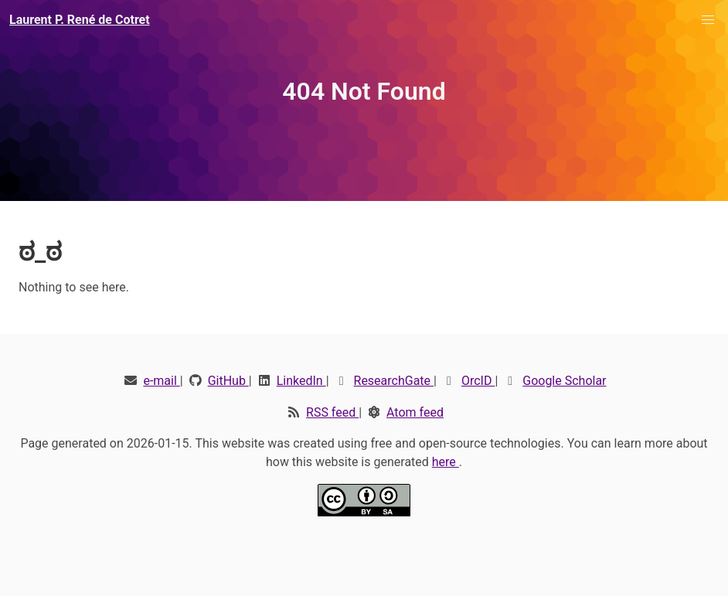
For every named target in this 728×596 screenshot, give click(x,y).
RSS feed (332, 412)
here (445, 462)
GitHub (228, 380)
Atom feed (415, 412)
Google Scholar (564, 380)
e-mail (161, 380)
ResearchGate (394, 380)
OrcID (478, 380)
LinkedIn (301, 380)
